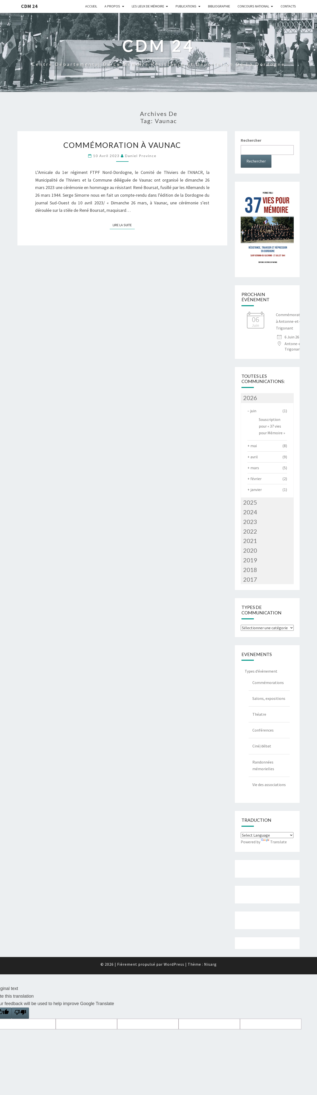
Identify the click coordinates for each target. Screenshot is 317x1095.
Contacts (288, 6)
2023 (250, 521)
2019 (250, 560)
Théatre (259, 714)
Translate (274, 841)
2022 (250, 531)
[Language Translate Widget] (267, 835)
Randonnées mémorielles (263, 765)
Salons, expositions (268, 698)
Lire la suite (124, 224)
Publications (186, 6)
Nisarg (210, 964)
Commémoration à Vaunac (122, 144)
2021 (250, 540)
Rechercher (251, 140)
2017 (250, 579)
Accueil (91, 6)
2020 (250, 550)
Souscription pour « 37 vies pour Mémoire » (272, 426)
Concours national (253, 6)
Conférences (263, 730)
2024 (250, 512)
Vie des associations (269, 784)
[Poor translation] (20, 1013)
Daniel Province (141, 156)
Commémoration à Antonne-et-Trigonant (291, 321)
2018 (250, 569)
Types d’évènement (261, 671)
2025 (250, 502)
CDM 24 (29, 6)
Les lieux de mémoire (148, 6)
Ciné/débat (261, 745)
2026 (250, 397)
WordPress (174, 964)
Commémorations (268, 682)
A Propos (112, 6)
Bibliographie (219, 6)
